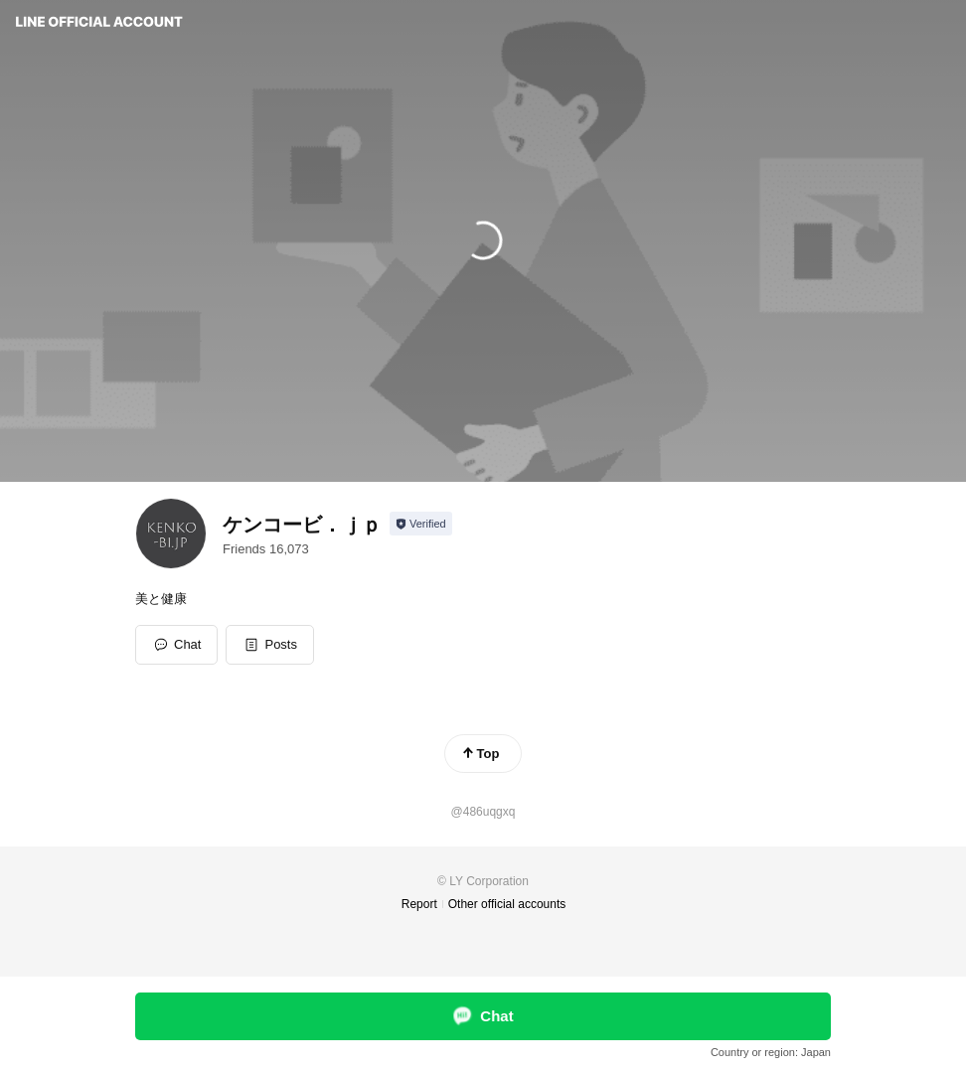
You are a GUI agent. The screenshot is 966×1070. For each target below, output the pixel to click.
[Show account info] (421, 523)
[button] (270, 645)
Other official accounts (507, 904)
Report (419, 904)
